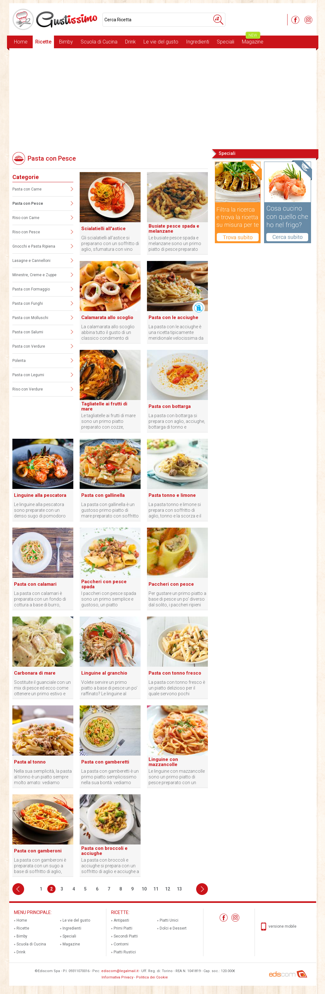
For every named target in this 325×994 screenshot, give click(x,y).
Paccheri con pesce (171, 584)
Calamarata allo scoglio (107, 317)
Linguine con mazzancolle (163, 762)
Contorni (121, 944)
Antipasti (121, 920)
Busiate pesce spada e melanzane (174, 228)
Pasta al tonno (30, 762)
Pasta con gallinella (103, 495)
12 (167, 888)
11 (155, 888)
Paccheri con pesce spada (104, 584)
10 (144, 888)
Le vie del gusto (160, 42)
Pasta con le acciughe (173, 317)
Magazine (252, 40)
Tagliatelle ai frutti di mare (104, 406)
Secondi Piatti (126, 936)
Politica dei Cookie (152, 977)
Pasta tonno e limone (172, 495)
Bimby (66, 42)
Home (21, 42)
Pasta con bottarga (170, 406)
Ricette (43, 42)
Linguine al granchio (104, 673)
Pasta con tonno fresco (175, 673)
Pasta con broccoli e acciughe (104, 850)
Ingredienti (197, 42)
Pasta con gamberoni (38, 851)
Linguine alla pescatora (40, 495)
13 (179, 888)
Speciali (225, 42)
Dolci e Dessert (173, 928)
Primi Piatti (123, 928)
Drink (130, 42)
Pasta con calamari (35, 584)
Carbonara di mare (35, 673)
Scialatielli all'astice (103, 228)
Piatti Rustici (125, 952)
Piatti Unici (169, 920)
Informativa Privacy (117, 977)
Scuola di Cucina (99, 42)
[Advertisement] (162, 98)
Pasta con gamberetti (105, 762)
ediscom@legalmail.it (119, 971)
